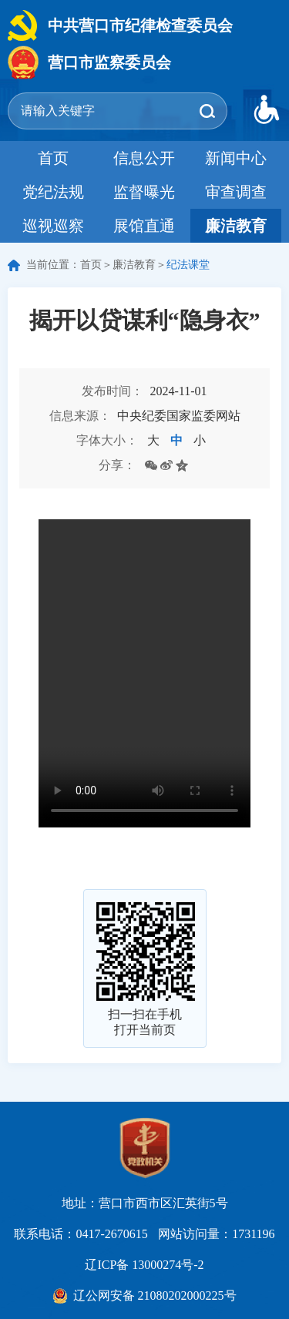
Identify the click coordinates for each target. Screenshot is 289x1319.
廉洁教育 (236, 225)
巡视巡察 (53, 225)
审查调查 (236, 191)
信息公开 (144, 157)
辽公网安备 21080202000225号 (155, 1295)
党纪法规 (53, 191)
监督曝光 (144, 191)
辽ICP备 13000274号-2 (144, 1264)
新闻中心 (236, 157)
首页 (53, 157)
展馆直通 (144, 225)
